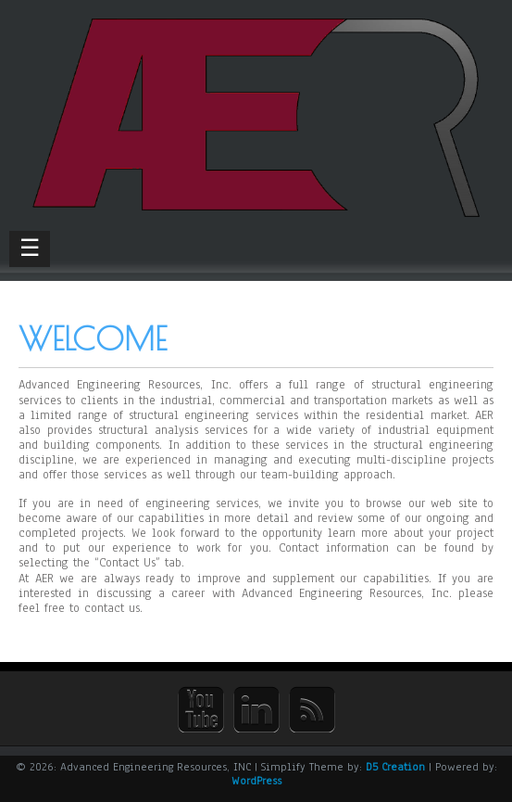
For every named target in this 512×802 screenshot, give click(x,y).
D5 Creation (395, 766)
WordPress (256, 780)
